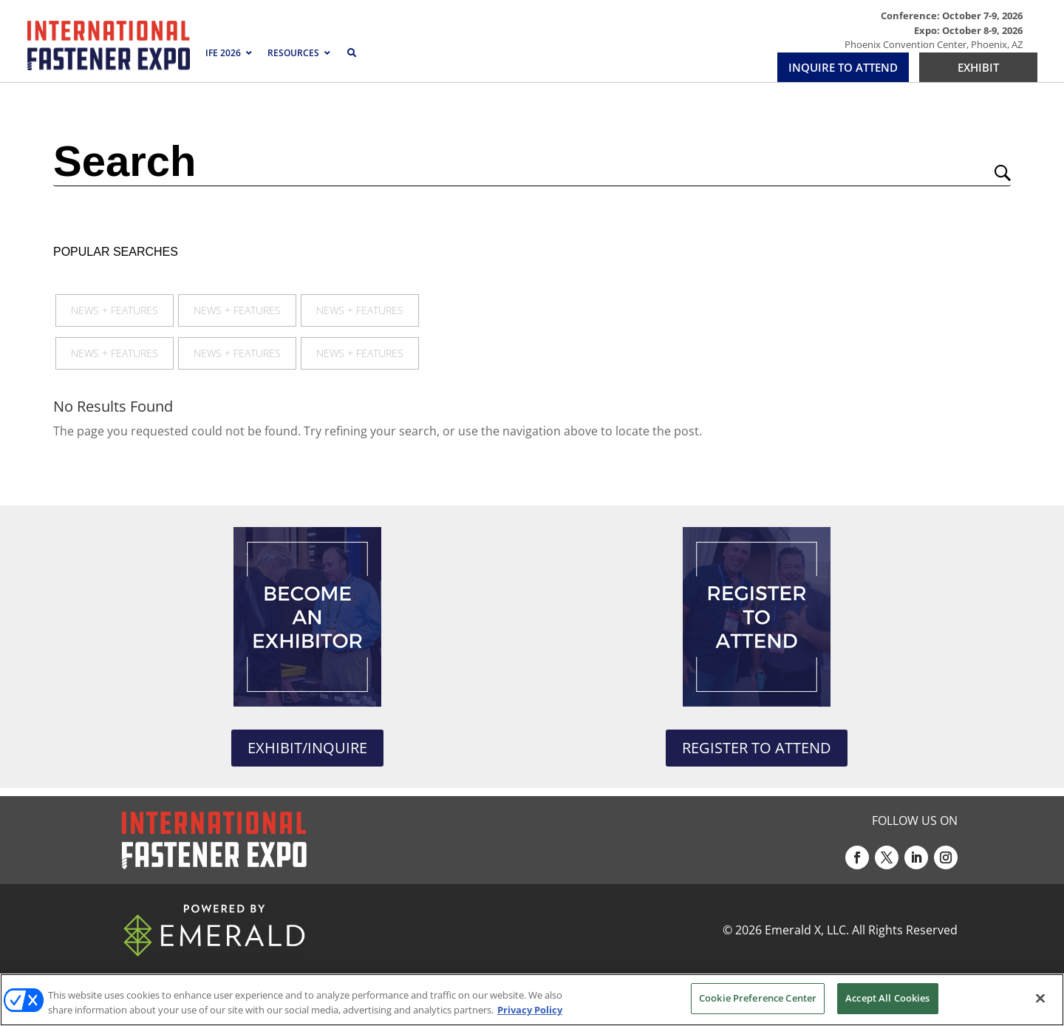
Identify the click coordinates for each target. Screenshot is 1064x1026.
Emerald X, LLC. (807, 930)
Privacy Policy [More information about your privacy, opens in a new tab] (529, 1009)
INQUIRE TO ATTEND (843, 67)
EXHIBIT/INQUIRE (307, 748)
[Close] (1040, 998)
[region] (532, 1000)
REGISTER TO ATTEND (756, 748)
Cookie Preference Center (757, 998)
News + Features (114, 310)
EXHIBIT (978, 67)
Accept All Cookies (887, 998)
